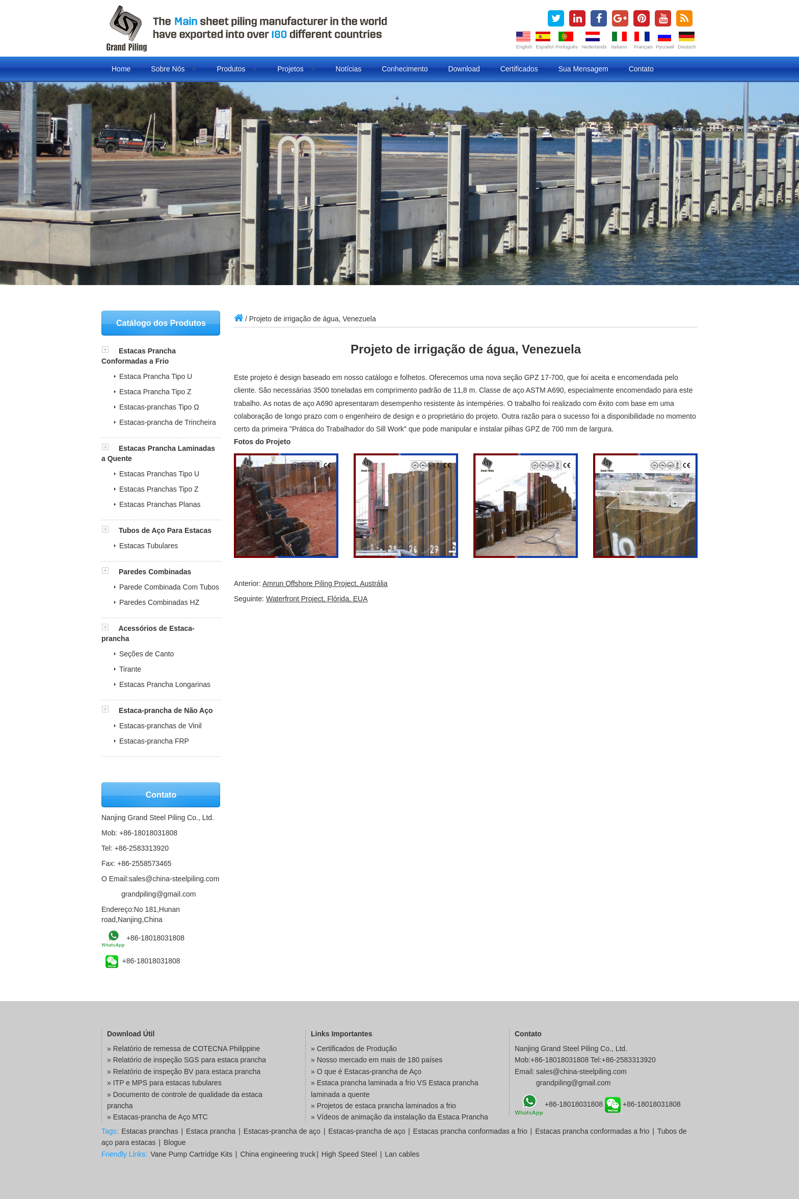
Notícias (349, 69)
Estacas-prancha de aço (282, 1131)
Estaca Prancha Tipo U (155, 376)
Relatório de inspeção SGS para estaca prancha (189, 1060)
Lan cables (402, 1154)
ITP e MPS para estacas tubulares (167, 1083)
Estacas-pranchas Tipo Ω (159, 407)
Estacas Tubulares (148, 546)
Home (121, 69)
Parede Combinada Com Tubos (169, 587)
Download (464, 69)
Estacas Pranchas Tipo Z (159, 489)
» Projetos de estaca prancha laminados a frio (383, 1106)
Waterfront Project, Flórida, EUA (316, 599)
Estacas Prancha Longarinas (164, 684)
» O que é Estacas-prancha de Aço (366, 1071)
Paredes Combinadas (155, 572)
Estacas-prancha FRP (154, 741)
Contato (641, 69)
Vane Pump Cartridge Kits (191, 1154)
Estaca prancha (210, 1131)
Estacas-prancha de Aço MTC (160, 1117)
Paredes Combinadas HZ (159, 602)
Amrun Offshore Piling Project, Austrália (325, 583)
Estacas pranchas (149, 1131)
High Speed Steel (349, 1154)
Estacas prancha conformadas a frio (470, 1131)
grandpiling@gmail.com (158, 894)
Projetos (296, 69)
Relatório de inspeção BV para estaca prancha (187, 1071)
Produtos (237, 69)
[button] (110, 351)
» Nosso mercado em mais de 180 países (376, 1060)
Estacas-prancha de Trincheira (167, 422)
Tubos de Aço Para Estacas (165, 530)
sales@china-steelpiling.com (174, 879)
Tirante (130, 669)
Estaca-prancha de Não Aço (166, 710)
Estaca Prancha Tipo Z (155, 392)
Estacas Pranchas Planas (160, 504)
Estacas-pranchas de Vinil (160, 726)
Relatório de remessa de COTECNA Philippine (186, 1048)
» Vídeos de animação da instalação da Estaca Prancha (399, 1117)
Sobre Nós (173, 69)
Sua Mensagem (583, 69)
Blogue (175, 1142)
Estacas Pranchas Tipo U (159, 474)
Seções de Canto (146, 654)
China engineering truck (277, 1154)
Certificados (519, 69)
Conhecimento (405, 69)
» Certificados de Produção (354, 1048)
